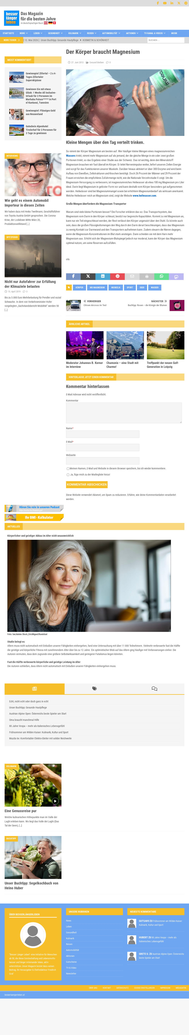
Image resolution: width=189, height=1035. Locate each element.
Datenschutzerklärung (93, 940)
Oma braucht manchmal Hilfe (24, 719)
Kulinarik (73, 33)
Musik (174, 33)
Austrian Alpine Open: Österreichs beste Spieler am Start (37, 713)
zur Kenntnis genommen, (106, 940)
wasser (155, 287)
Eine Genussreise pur (21, 811)
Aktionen (130, 33)
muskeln (115, 287)
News (22, 33)
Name (69, 428)
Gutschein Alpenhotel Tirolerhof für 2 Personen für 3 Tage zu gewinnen (41, 129)
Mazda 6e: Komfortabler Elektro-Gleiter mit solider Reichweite (40, 738)
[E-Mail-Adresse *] (130, 931)
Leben (36, 33)
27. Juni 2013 (77, 62)
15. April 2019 (14, 291)
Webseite (71, 455)
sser (142, 287)
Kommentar (72, 400)
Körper (79, 287)
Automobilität (109, 33)
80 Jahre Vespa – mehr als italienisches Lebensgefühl (37, 726)
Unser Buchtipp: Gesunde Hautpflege (28, 707)
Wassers (70, 155)
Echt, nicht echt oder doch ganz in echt (28, 701)
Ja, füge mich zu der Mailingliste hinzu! (88, 474)
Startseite (8, 33)
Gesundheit (54, 33)
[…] (28, 223)
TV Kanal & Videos (153, 33)
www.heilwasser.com (144, 195)
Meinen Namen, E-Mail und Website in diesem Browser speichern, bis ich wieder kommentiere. (118, 468)
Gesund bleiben (97, 62)
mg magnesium (97, 287)
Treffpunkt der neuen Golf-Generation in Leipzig (163, 365)
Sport (130, 287)
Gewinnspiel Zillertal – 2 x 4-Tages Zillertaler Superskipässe (41, 77)
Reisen (90, 33)
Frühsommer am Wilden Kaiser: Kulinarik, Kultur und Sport (38, 732)
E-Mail (69, 441)
